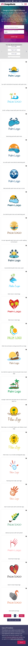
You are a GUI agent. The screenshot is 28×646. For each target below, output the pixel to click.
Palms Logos (14, 46)
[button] (26, 51)
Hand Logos (14, 53)
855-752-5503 (8, 1)
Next (21, 615)
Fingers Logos (14, 50)
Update (14, 36)
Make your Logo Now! (14, 620)
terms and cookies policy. (17, 639)
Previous (7, 615)
